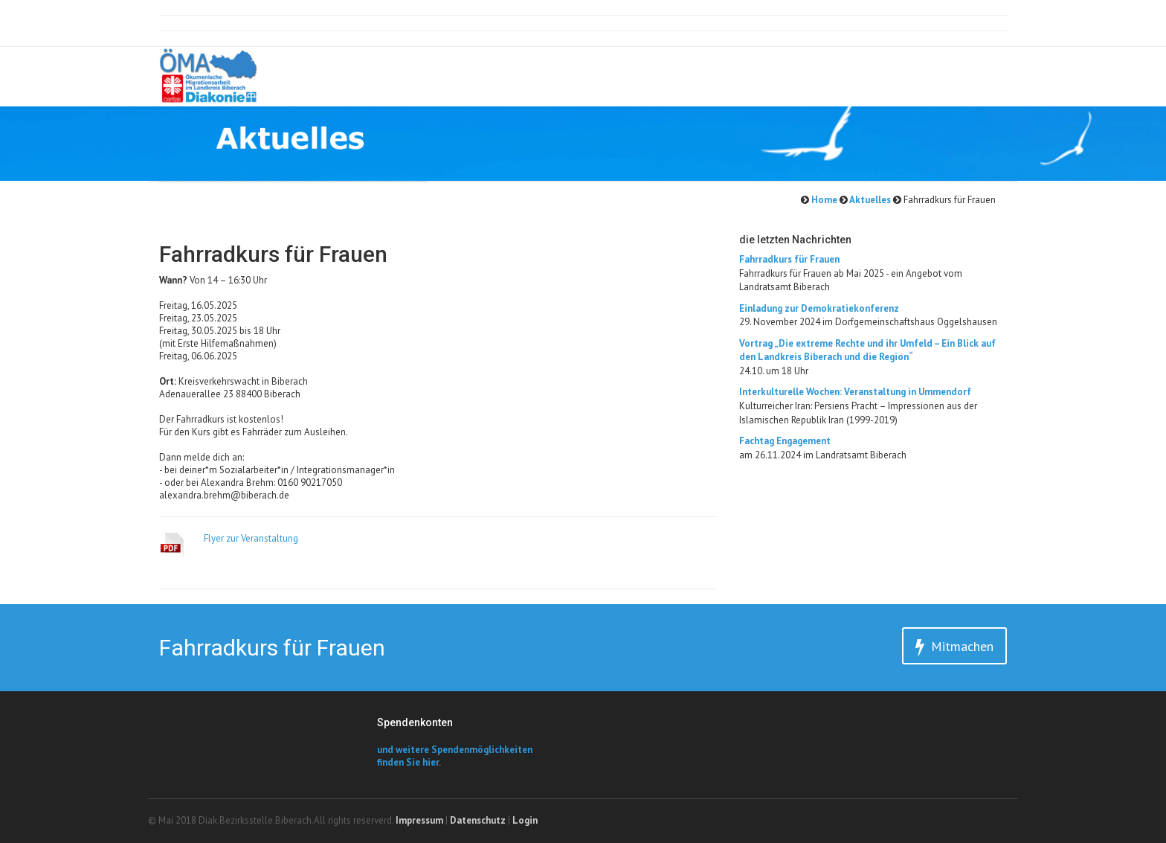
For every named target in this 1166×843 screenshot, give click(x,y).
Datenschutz (478, 820)
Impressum (419, 820)
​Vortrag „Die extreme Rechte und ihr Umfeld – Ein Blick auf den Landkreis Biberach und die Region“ (867, 350)
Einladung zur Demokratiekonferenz (819, 308)
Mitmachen (954, 647)
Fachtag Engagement (785, 441)
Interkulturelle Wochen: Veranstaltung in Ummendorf (855, 391)
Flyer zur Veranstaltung (251, 538)
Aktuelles (869, 199)
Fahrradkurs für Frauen (789, 259)
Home (823, 199)
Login (525, 820)
